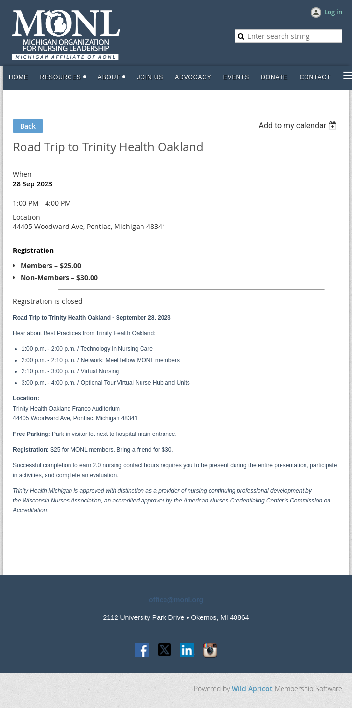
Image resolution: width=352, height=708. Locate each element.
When (22, 174)
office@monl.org (176, 600)
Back (28, 126)
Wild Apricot (252, 688)
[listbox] (298, 125)
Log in (333, 11)
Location (26, 217)
